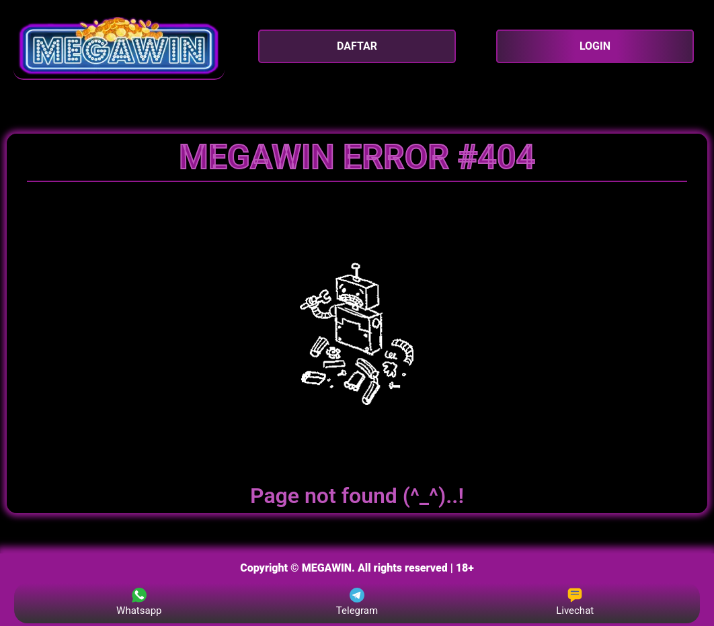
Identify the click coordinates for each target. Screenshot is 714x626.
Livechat (575, 602)
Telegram (357, 602)
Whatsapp (138, 602)
